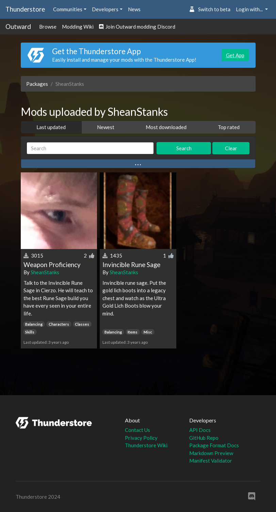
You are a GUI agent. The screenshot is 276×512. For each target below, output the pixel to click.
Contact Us (137, 430)
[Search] (90, 148)
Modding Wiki (78, 27)
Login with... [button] (250, 9)
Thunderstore (25, 9)
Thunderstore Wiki (146, 445)
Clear (231, 148)
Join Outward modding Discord (137, 27)
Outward (18, 26)
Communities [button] (67, 9)
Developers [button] (105, 9)
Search (184, 148)
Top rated (229, 127)
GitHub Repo (203, 438)
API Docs (200, 430)
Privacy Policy (141, 438)
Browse (47, 27)
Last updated (51, 127)
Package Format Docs (214, 445)
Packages (37, 84)
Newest (105, 127)
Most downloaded (166, 127)
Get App (235, 55)
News (134, 9)
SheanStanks (45, 272)
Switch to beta (209, 9)
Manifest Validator (210, 460)
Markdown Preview (211, 453)
